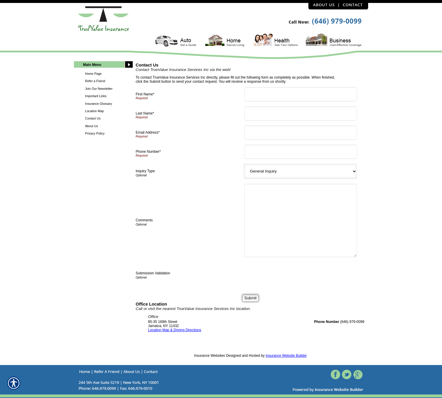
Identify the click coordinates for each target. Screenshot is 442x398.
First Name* (145, 94)
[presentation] (291, 273)
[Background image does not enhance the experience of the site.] (103, 65)
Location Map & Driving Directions (174, 330)
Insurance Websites (209, 356)
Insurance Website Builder (286, 356)
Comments (144, 220)
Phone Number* (148, 152)
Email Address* (147, 132)
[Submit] (250, 298)
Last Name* (145, 113)
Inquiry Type (145, 171)
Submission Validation (153, 273)
